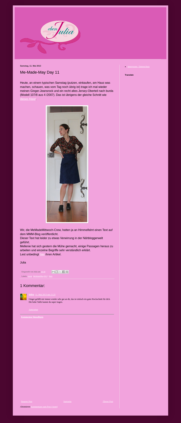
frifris (31, 294)
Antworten (33, 309)
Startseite (67, 401)
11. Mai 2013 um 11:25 (45, 294)
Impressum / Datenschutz (139, 66)
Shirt (50, 276)
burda (30, 276)
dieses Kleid (28, 99)
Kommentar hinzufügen (32, 317)
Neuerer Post (26, 401)
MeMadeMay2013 (40, 276)
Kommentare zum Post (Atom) (44, 406)
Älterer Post (108, 401)
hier (42, 254)
